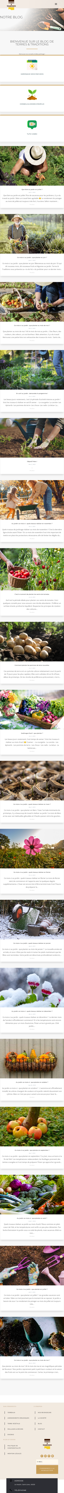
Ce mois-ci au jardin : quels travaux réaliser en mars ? (32, 804)
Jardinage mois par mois (32, 74)
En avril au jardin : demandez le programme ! (32, 393)
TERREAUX (11, 1412)
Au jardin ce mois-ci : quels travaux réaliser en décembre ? (32, 1011)
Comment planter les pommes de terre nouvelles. (32, 665)
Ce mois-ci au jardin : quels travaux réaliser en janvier (32, 943)
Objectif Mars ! (32, 461)
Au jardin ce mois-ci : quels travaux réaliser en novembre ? (32, 523)
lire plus (32, 204)
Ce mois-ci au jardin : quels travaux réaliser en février (32, 872)
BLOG (40, 1423)
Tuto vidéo (32, 134)
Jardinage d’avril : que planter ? (32, 733)
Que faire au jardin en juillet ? (32, 189)
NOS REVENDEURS (44, 1412)
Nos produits (9, 1406)
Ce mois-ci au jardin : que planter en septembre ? (32, 1150)
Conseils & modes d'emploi (32, 104)
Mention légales (14, 1453)
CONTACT (41, 1429)
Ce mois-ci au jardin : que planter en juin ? (32, 257)
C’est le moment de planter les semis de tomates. (32, 594)
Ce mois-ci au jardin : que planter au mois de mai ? (32, 325)
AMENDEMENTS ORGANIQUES (18, 1418)
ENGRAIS (11, 1434)
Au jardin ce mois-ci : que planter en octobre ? (32, 1082)
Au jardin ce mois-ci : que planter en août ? (32, 1218)
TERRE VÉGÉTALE (14, 1423)
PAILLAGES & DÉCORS (15, 1429)
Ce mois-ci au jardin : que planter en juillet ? (32, 1289)
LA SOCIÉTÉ (42, 1418)
